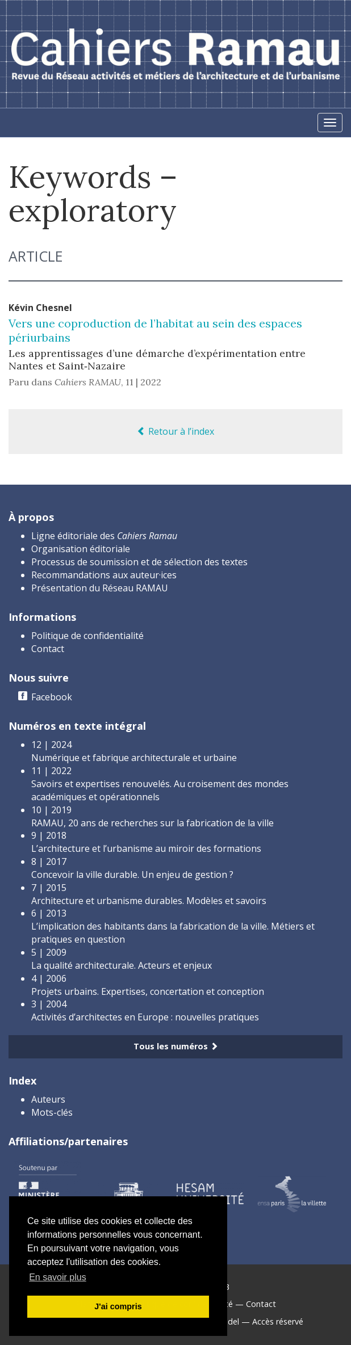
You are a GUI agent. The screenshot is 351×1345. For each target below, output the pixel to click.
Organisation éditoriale (80, 549)
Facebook (51, 697)
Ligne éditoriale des (104, 535)
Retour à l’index (175, 431)
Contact (47, 648)
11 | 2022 (143, 382)
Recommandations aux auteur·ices (104, 575)
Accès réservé (277, 1321)
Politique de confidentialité (87, 635)
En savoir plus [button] (57, 1277)
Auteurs (48, 1099)
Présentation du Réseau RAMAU (99, 588)
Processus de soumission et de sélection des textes (139, 562)
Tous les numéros (175, 1046)
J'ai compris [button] (117, 1306)
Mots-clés (52, 1112)
